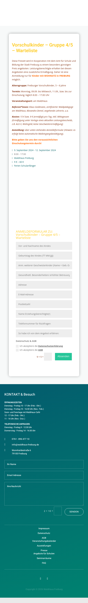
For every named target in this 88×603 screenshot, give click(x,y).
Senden (74, 511)
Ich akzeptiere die (39, 346)
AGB (40, 349)
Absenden (63, 356)
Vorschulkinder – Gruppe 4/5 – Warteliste (38, 236)
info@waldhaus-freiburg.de (25, 444)
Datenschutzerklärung (50, 346)
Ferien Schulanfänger (25, 165)
